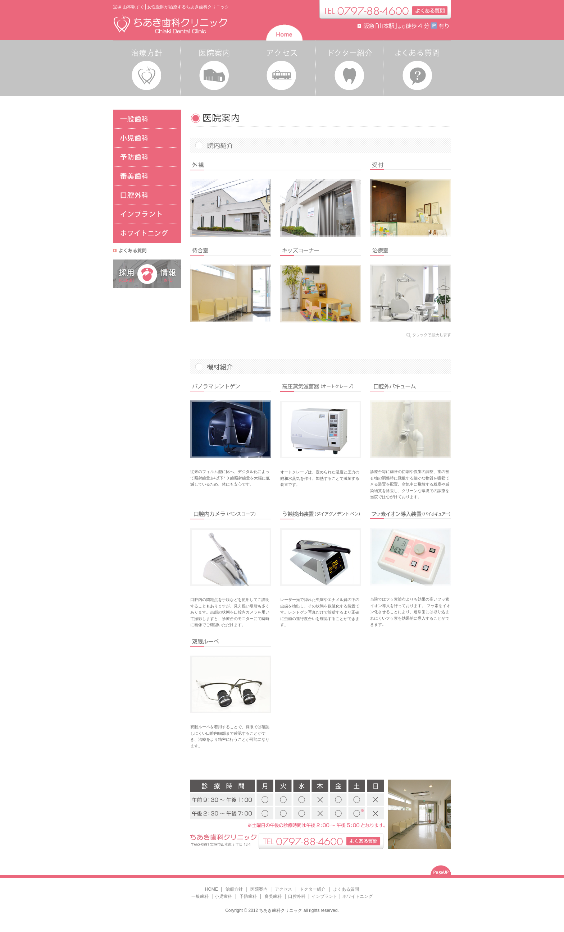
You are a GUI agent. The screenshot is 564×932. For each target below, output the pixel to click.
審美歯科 (272, 896)
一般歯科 (200, 896)
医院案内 (259, 889)
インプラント (324, 896)
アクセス (284, 889)
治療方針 (235, 889)
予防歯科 (249, 896)
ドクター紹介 (313, 889)
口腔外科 (297, 896)
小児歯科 (224, 896)
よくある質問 (346, 889)
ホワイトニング (357, 896)
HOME (211, 889)
